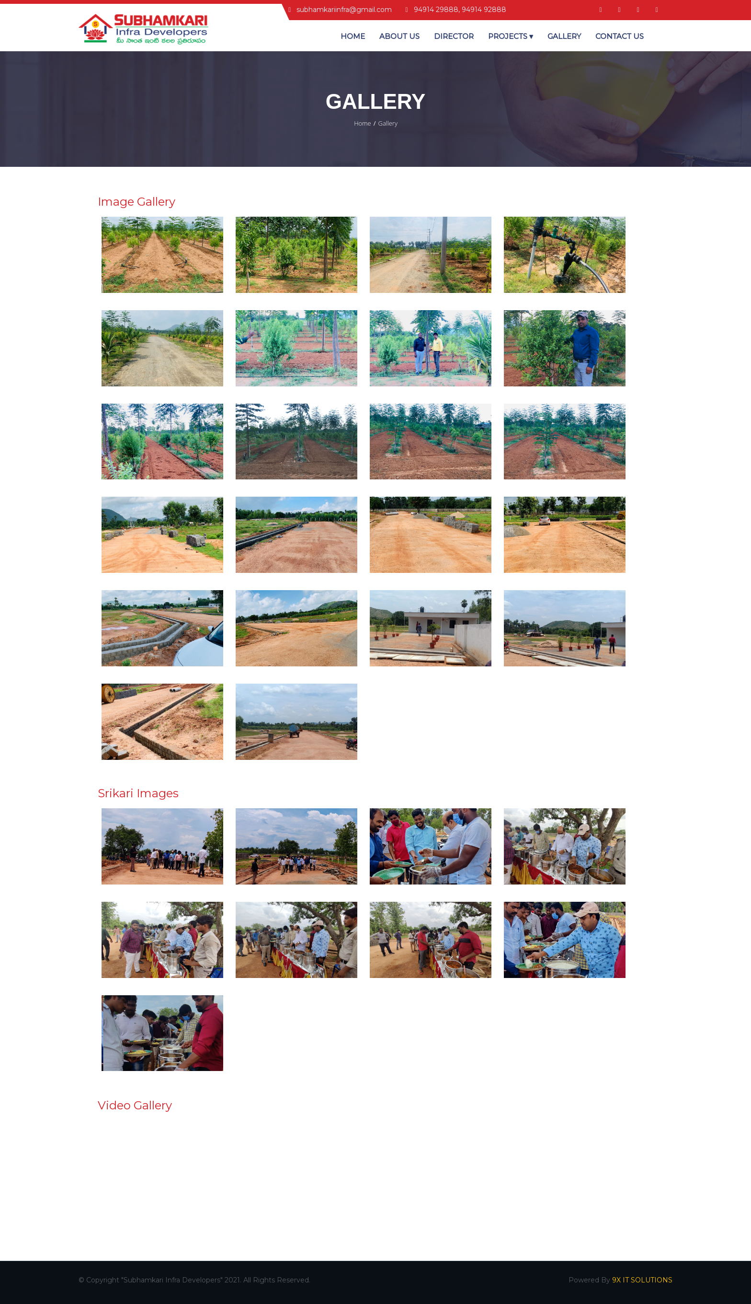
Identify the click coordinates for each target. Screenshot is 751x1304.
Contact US (619, 36)
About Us (399, 36)
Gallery (564, 36)
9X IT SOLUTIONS (642, 1280)
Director (454, 36)
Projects (510, 36)
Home (353, 36)
